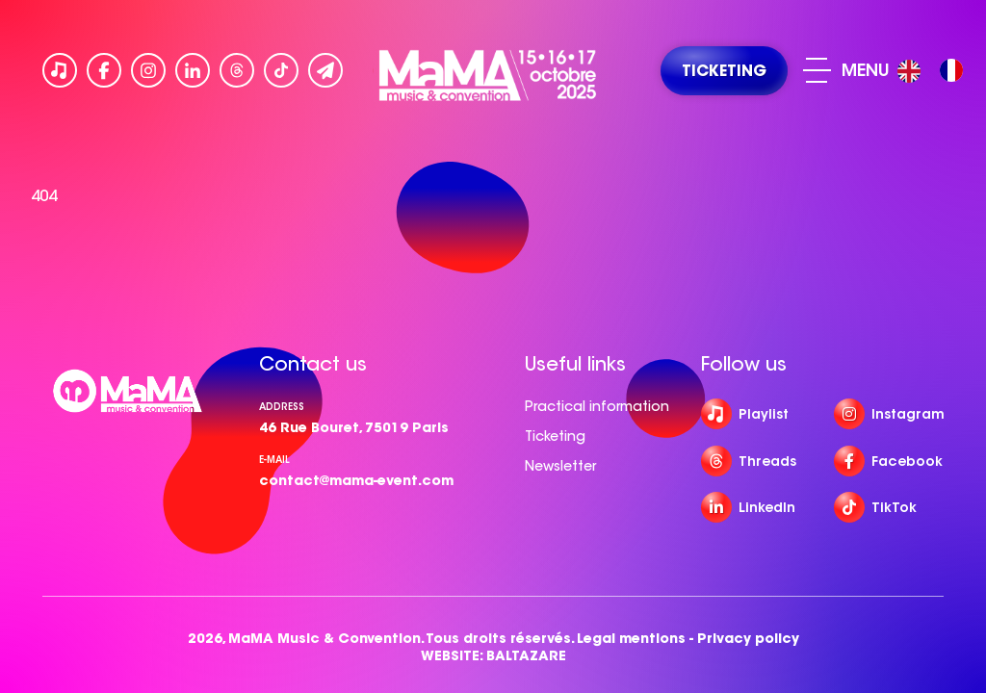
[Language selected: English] (935, 71)
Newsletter (560, 466)
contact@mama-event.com (356, 480)
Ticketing (555, 436)
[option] (951, 70)
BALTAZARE (526, 656)
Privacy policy (748, 638)
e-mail (274, 459)
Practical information (597, 406)
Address (281, 406)
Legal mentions (631, 638)
